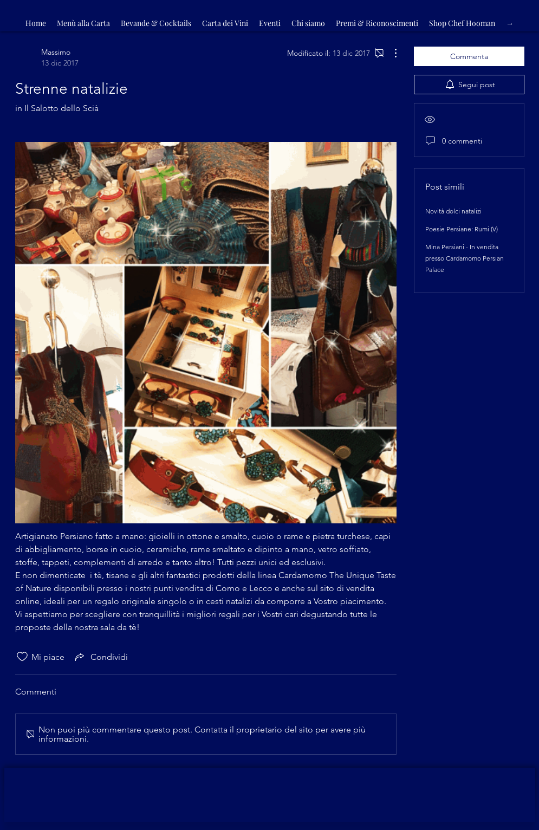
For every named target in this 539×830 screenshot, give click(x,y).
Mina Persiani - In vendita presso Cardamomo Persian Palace (464, 258)
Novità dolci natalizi (453, 211)
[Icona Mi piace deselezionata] (22, 656)
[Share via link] (100, 656)
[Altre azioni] (390, 53)
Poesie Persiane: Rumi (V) (461, 229)
